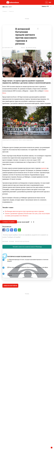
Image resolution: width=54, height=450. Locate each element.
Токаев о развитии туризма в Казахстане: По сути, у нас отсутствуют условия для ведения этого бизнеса (27, 215)
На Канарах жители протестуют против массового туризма (24, 211)
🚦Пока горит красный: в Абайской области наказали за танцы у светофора (27, 267)
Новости (11, 11)
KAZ (50, 2)
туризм (12, 241)
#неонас (23, 47)
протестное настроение (22, 241)
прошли (43, 168)
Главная (4, 11)
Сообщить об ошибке (8, 221)
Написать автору (32, 47)
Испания (5, 241)
